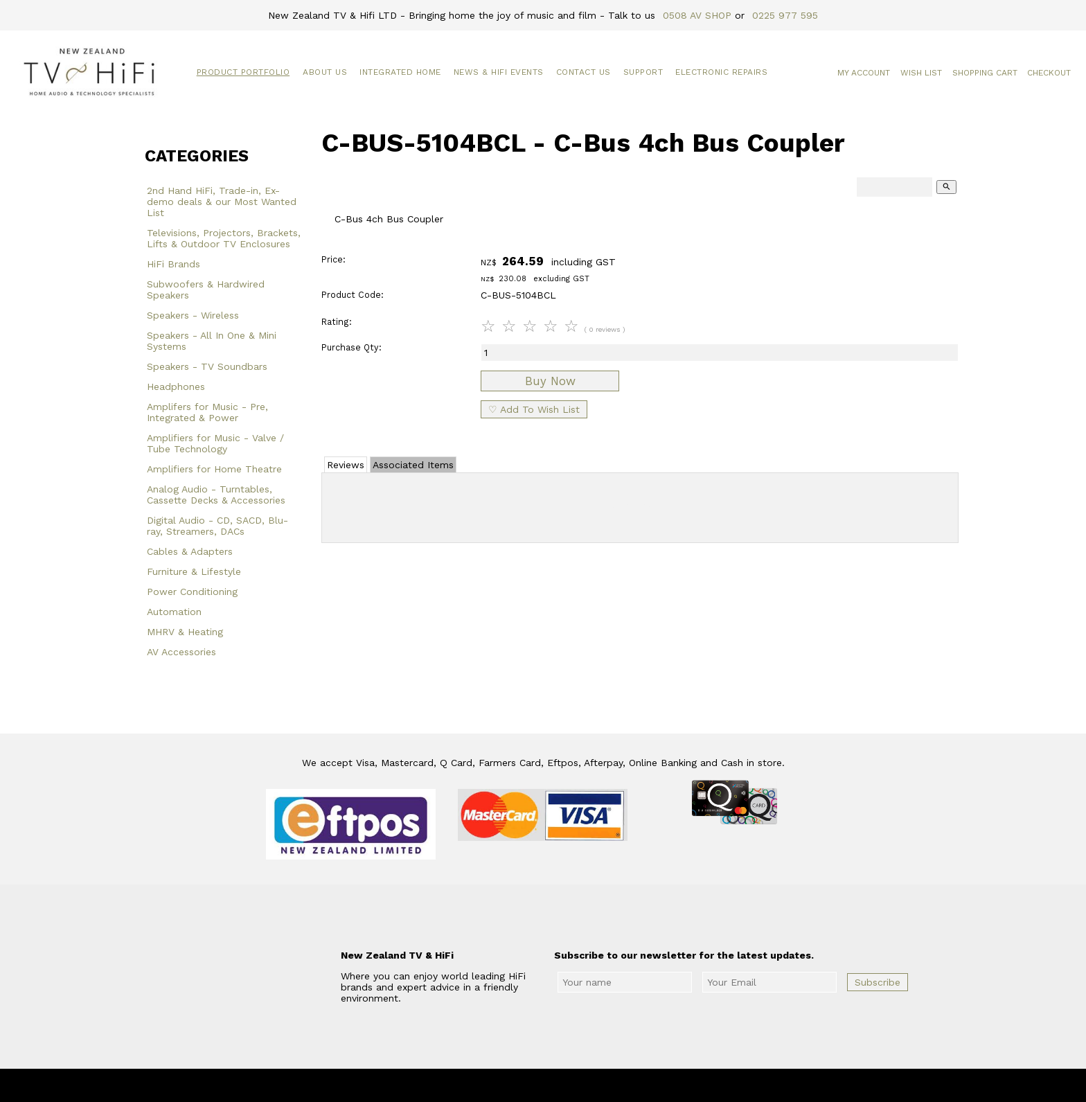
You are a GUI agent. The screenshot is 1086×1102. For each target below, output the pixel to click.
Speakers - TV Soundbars (207, 366)
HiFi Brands (173, 263)
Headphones (176, 386)
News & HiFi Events (499, 72)
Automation (174, 611)
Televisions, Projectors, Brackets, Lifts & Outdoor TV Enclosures (224, 238)
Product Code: (352, 295)
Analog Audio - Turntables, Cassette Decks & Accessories (216, 494)
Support (643, 72)
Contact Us (583, 72)
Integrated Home (400, 72)
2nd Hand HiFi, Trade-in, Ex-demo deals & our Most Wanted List (221, 201)
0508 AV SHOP (697, 15)
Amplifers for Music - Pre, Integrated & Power (207, 412)
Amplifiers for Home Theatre (214, 468)
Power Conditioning (192, 591)
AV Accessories (181, 651)
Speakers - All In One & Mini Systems (211, 341)
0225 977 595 (785, 15)
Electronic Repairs (721, 72)
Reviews (345, 464)
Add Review (640, 504)
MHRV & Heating (185, 631)
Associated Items (413, 464)
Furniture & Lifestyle (194, 571)
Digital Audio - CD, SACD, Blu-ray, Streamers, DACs (217, 526)
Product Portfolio (243, 72)
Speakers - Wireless (193, 315)
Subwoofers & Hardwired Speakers (206, 289)
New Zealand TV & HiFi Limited (580, 1085)
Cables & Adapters (190, 551)
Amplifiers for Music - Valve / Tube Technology (215, 443)
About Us (325, 72)
